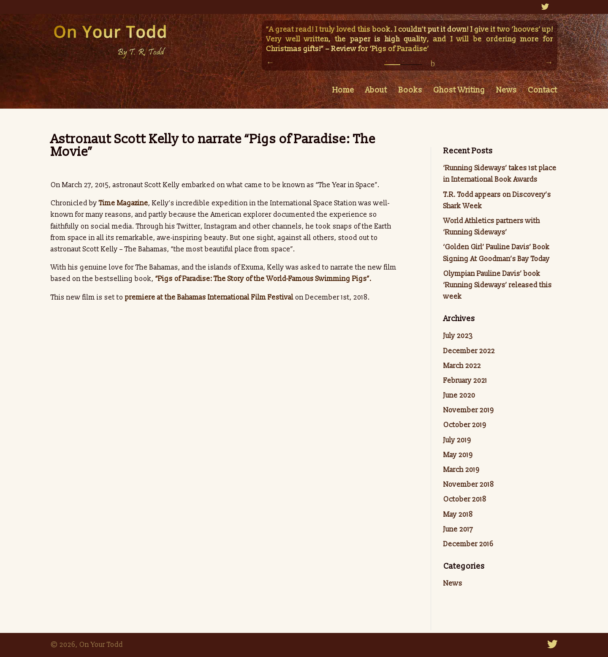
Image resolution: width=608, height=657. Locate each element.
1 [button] (386, 63)
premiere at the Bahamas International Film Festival (209, 297)
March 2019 (461, 470)
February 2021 (465, 380)
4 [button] (411, 63)
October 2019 (464, 425)
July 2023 (458, 336)
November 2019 (468, 410)
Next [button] (549, 62)
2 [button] (395, 63)
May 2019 (457, 455)
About (376, 91)
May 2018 (458, 514)
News (506, 91)
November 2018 (468, 484)
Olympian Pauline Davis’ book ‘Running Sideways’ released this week (497, 285)
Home (343, 91)
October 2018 (464, 499)
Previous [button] (270, 62)
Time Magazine (123, 203)
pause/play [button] (433, 63)
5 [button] (420, 63)
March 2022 (462, 366)
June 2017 (458, 529)
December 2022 (469, 351)
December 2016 (468, 544)
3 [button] (403, 63)
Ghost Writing (459, 91)
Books (410, 91)
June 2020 (459, 395)
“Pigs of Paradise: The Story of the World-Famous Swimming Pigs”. (263, 279)
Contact (542, 91)
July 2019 (457, 440)
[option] (409, 40)
